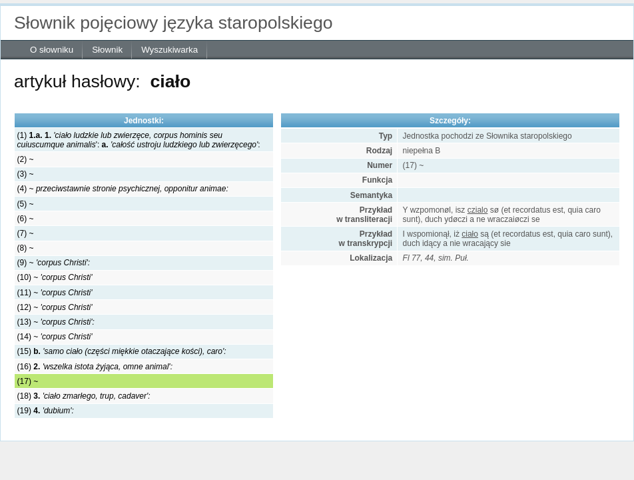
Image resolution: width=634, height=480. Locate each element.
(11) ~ (55, 292)
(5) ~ (25, 204)
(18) (84, 396)
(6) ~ (25, 218)
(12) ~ (55, 307)
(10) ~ (55, 277)
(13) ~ (56, 322)
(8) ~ (25, 248)
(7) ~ (25, 233)
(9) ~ (54, 262)
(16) (94, 366)
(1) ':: (138, 140)
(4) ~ (122, 188)
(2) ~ (25, 159)
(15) (121, 351)
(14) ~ (55, 336)
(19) (45, 410)
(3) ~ (25, 174)
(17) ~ (28, 381)
